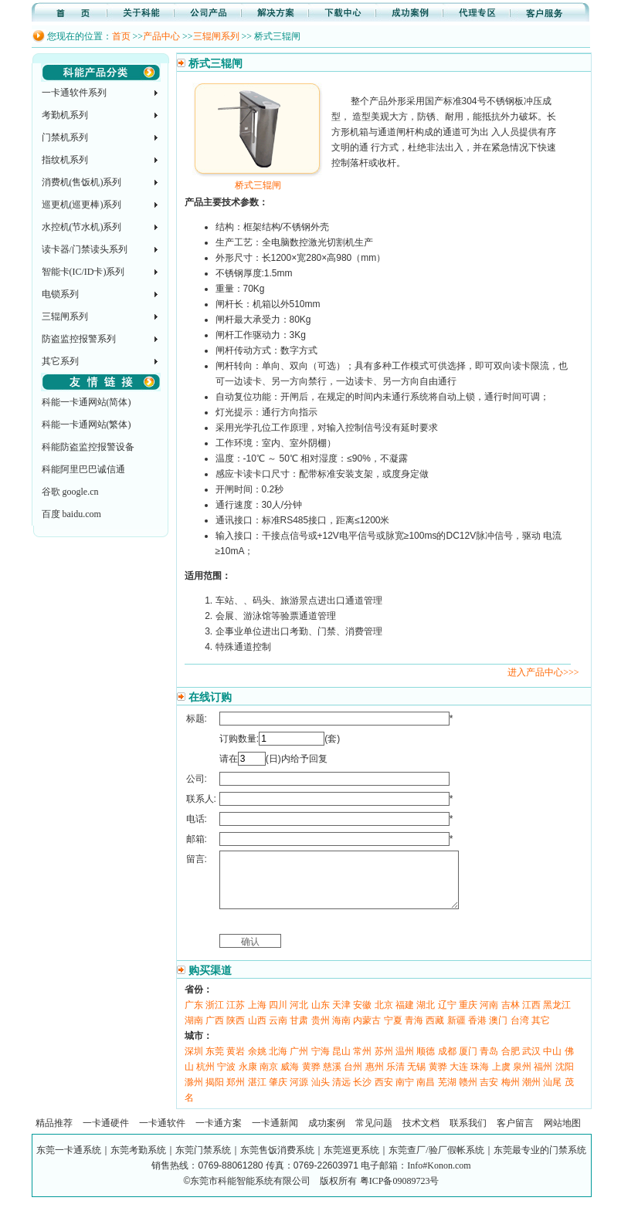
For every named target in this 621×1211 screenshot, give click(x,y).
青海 (414, 1032)
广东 (194, 1016)
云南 (278, 1032)
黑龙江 (557, 1016)
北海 (278, 1062)
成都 (447, 1062)
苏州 (384, 1062)
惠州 (374, 1078)
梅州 (510, 1093)
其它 (540, 1032)
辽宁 (447, 1016)
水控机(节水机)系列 (82, 227)
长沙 (362, 1093)
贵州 (320, 1032)
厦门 (468, 1062)
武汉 (531, 1062)
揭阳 (214, 1093)
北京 (384, 1016)
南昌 (425, 1093)
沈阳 (564, 1078)
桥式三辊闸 (257, 180)
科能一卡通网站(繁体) (86, 424)
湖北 (425, 1016)
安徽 (362, 1016)
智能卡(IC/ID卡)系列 (83, 271)
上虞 (501, 1078)
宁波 (226, 1078)
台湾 (520, 1032)
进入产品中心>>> (543, 672)
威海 (289, 1078)
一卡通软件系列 (74, 92)
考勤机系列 (65, 115)
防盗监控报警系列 (79, 338)
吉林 (510, 1016)
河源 (299, 1093)
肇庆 (278, 1093)
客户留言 (515, 1134)
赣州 (468, 1093)
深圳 (194, 1062)
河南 (489, 1016)
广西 (214, 1032)
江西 (531, 1016)
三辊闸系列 (216, 36)
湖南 (194, 1032)
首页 (121, 36)
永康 (248, 1078)
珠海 (479, 1078)
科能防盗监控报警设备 (88, 446)
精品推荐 (54, 1134)
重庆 (468, 1016)
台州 (353, 1078)
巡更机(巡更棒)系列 (82, 204)
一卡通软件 (162, 1134)
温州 (404, 1062)
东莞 (214, 1062)
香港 (477, 1032)
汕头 (320, 1093)
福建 (404, 1016)
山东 (320, 1016)
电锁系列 (60, 294)
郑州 (235, 1093)
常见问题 (373, 1134)
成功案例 (326, 1134)
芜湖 (447, 1093)
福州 (543, 1078)
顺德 (425, 1062)
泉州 (522, 1078)
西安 (384, 1093)
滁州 (194, 1093)
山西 (257, 1032)
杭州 (205, 1078)
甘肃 (299, 1032)
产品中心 (161, 36)
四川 (278, 1016)
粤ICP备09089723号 (399, 1192)
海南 (341, 1032)
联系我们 (468, 1134)
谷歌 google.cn (70, 491)
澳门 (498, 1032)
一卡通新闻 (275, 1134)
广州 (299, 1062)
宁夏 (393, 1032)
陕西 (235, 1032)
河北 (299, 1016)
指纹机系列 (65, 159)
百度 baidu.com (71, 514)
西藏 (435, 1032)
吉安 (489, 1093)
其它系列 (60, 361)
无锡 (416, 1078)
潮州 (531, 1093)
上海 (257, 1016)
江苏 (235, 1016)
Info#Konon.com (438, 1177)
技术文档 (420, 1134)
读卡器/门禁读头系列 (84, 249)
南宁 (404, 1093)
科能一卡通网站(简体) (86, 402)
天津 (341, 1016)
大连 (459, 1078)
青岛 (489, 1062)
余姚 (257, 1062)
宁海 (320, 1062)
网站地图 (562, 1134)
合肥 (510, 1062)
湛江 (257, 1093)
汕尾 (552, 1093)
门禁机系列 (65, 137)
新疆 (456, 1032)
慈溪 (332, 1078)
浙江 (214, 1016)
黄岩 (235, 1062)
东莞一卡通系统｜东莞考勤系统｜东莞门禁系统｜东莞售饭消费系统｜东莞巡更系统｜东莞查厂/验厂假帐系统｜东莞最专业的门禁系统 (310, 1161)
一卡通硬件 (106, 1134)
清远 (341, 1093)
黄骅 (311, 1078)
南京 (269, 1078)
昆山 (341, 1062)
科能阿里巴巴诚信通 (83, 469)
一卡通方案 (218, 1134)
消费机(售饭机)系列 (82, 182)
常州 (362, 1062)
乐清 (395, 1078)
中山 (552, 1062)
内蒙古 (367, 1032)
